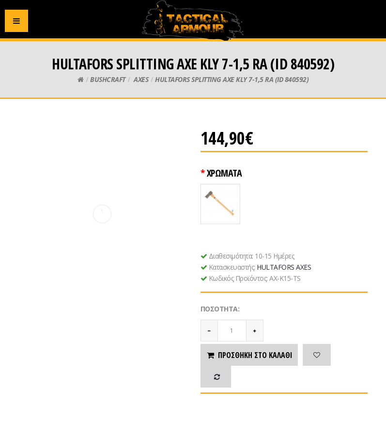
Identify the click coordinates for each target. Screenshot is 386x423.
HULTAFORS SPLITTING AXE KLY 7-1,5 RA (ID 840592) (232, 79)
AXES (140, 79)
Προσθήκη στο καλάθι (249, 355)
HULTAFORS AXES (284, 267)
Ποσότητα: (220, 308)
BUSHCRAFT (107, 79)
